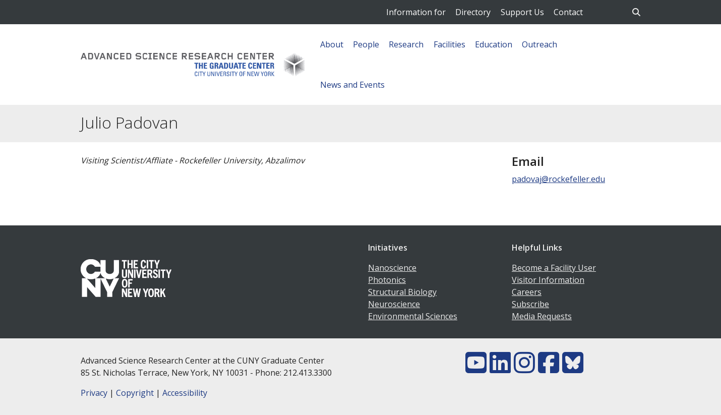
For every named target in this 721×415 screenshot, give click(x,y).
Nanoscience (392, 267)
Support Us (522, 12)
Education (493, 44)
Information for (416, 12)
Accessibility (184, 392)
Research (406, 44)
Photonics (387, 279)
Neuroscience (394, 304)
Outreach (539, 44)
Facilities (449, 44)
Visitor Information (548, 279)
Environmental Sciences (412, 316)
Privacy (94, 392)
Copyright (135, 392)
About (331, 44)
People (366, 44)
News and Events (352, 85)
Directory (473, 12)
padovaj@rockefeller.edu (558, 179)
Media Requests (542, 316)
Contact (568, 12)
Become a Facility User (554, 267)
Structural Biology (402, 292)
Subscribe (530, 304)
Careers (527, 292)
